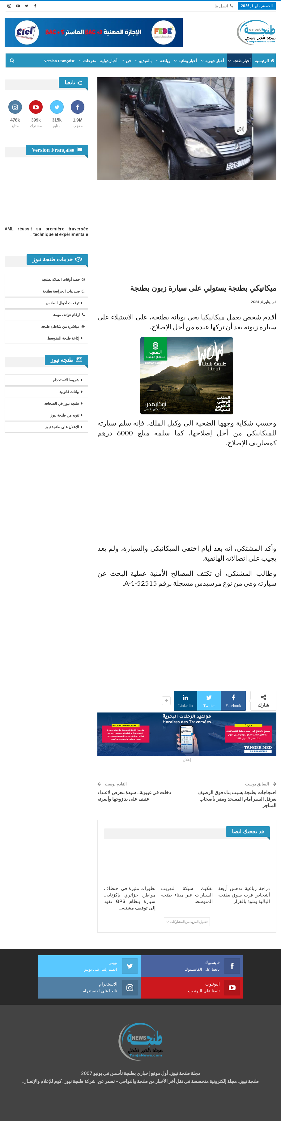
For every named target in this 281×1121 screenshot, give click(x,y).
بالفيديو (145, 60)
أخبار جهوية (214, 60)
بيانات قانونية (69, 392)
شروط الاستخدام (66, 380)
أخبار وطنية (187, 60)
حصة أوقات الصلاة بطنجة (63, 279)
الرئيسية (265, 60)
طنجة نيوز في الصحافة (61, 403)
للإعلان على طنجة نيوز (62, 427)
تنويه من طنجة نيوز (64, 415)
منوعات (89, 60)
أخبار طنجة (241, 60)
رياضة (165, 60)
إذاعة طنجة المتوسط (63, 338)
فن (128, 60)
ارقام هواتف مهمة (69, 315)
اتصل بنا (224, 6)
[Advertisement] (186, 229)
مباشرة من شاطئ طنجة (63, 326)
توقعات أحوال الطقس (62, 303)
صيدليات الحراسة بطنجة (63, 291)
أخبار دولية (108, 60)
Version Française (59, 60)
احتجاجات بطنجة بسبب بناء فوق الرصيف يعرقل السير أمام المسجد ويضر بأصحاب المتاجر (237, 799)
